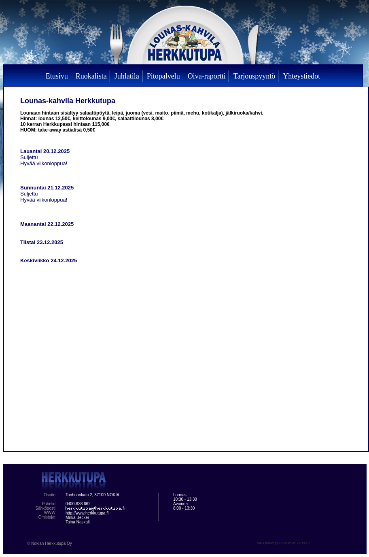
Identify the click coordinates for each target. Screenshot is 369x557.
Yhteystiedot (301, 76)
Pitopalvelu (163, 76)
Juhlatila (127, 76)
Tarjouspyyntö (254, 76)
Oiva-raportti (207, 76)
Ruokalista (91, 76)
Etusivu (57, 76)
